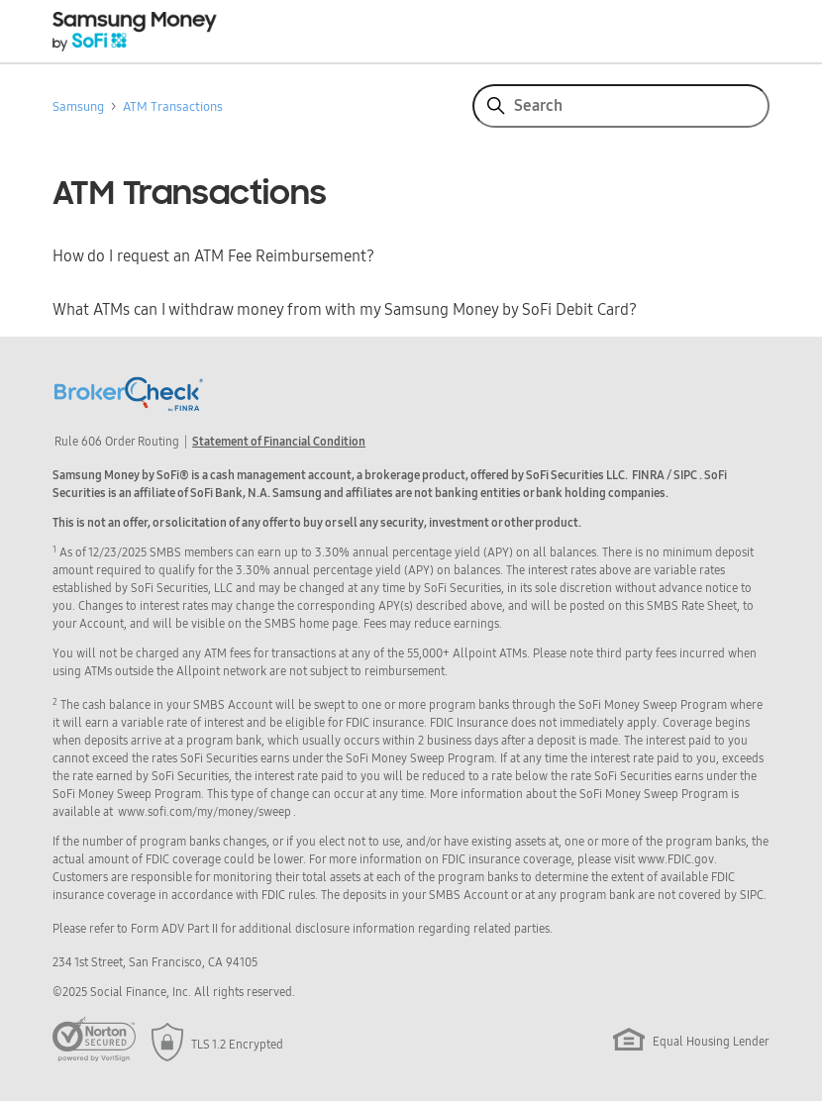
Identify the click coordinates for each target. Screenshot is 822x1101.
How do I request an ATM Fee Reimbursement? (213, 256)
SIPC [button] (685, 475)
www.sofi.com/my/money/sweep (204, 812)
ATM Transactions (173, 106)
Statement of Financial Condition (278, 442)
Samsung (78, 106)
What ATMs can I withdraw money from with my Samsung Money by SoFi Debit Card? (344, 310)
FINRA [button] (648, 475)
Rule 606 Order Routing (116, 442)
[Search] (621, 106)
